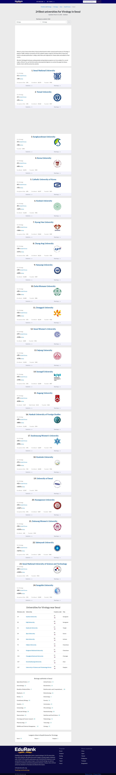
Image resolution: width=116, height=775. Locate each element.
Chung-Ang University (43, 243)
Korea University (43, 158)
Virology (55, 6)
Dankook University (32, 628)
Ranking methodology (22, 770)
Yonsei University (43, 92)
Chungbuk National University (34, 656)
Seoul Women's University (43, 329)
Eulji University (30, 622)
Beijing (61, 756)
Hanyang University (43, 265)
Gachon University (31, 616)
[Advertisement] (28, 38)
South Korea (67, 6)
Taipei (60, 761)
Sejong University (43, 350)
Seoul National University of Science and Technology (43, 564)
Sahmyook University (43, 542)
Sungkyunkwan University (43, 137)
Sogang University (43, 393)
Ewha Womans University (43, 286)
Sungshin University (43, 585)
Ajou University (30, 633)
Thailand (83, 761)
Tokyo (61, 758)
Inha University (30, 639)
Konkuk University (43, 201)
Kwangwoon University (43, 500)
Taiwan (83, 756)
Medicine (43, 6)
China (82, 751)
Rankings (57, 85)
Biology (49, 6)
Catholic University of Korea (43, 179)
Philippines (84, 758)
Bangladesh (84, 763)
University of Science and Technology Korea (38, 667)
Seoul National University (43, 70)
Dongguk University (43, 307)
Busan (60, 751)
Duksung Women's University (43, 521)
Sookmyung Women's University (43, 436)
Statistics (29, 85)
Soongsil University (43, 371)
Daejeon (61, 753)
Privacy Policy (97, 774)
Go (69, 22)
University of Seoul (43, 478)
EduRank (65, 14)
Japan (82, 753)
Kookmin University (43, 457)
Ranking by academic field (43, 19)
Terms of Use (88, 774)
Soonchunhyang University (33, 661)
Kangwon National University (34, 650)
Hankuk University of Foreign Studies (43, 414)
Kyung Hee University (43, 222)
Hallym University (31, 645)
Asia (61, 6)
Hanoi (60, 763)
